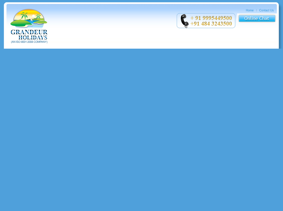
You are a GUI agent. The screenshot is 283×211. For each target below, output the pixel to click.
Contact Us (266, 10)
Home (250, 10)
